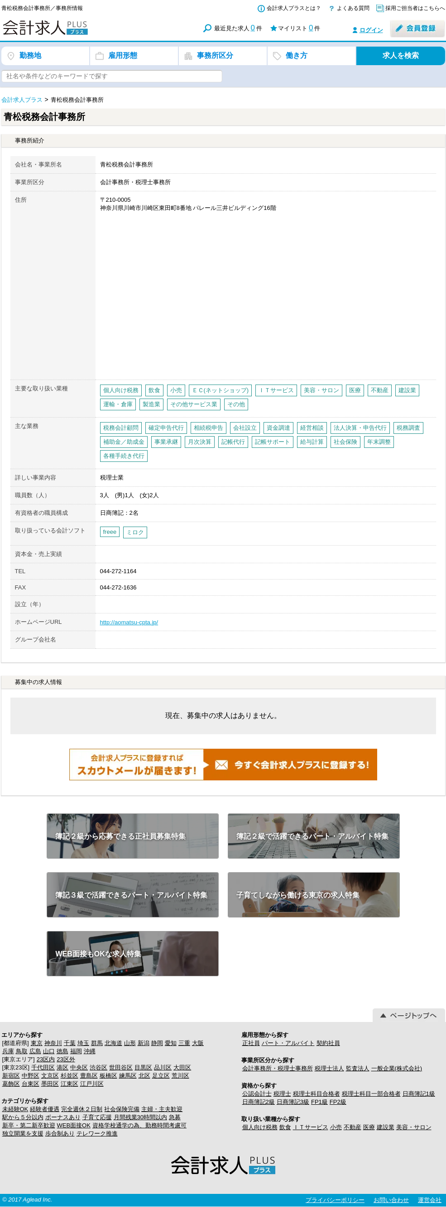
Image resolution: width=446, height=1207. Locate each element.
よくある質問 (353, 8)
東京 (37, 1043)
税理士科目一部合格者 (371, 1093)
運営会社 (429, 1200)
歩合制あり (60, 1133)
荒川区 (180, 1075)
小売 (336, 1127)
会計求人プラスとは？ (294, 8)
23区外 (66, 1059)
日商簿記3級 (293, 1101)
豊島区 (89, 1075)
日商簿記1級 (419, 1093)
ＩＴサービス (310, 1127)
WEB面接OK (74, 1125)
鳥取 (22, 1051)
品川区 (163, 1067)
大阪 (198, 1043)
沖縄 (90, 1051)
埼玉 (83, 1043)
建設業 (385, 1127)
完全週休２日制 (81, 1109)
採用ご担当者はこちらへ (415, 8)
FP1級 (319, 1101)
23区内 (46, 1059)
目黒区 (143, 1067)
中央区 (79, 1067)
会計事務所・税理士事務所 (277, 1068)
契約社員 (328, 1043)
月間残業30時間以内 (140, 1117)
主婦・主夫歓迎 (161, 1109)
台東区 (30, 1083)
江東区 (69, 1083)
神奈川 (53, 1043)
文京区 (50, 1075)
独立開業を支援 (22, 1133)
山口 (49, 1051)
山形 (130, 1043)
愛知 (171, 1043)
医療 (369, 1127)
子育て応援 (97, 1117)
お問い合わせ (391, 1200)
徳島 (62, 1051)
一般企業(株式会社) (396, 1068)
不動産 (352, 1127)
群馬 (97, 1043)
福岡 (76, 1051)
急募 (175, 1117)
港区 (62, 1067)
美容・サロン (414, 1127)
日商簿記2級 (258, 1101)
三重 (184, 1043)
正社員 (251, 1043)
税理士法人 (329, 1068)
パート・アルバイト (288, 1043)
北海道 (113, 1043)
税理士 (282, 1093)
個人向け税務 (260, 1127)
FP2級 (338, 1101)
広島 (35, 1051)
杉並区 (69, 1075)
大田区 (182, 1067)
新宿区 (11, 1075)
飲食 (285, 1127)
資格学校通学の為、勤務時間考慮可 (139, 1125)
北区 (144, 1075)
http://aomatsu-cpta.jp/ (129, 622)
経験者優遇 (44, 1109)
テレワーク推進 (97, 1133)
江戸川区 (92, 1083)
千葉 (70, 1043)
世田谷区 (121, 1067)
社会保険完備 (121, 1109)
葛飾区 (11, 1083)
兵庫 (8, 1051)
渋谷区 (98, 1067)
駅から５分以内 (22, 1117)
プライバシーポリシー (335, 1200)
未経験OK (15, 1109)
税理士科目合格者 (316, 1093)
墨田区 (50, 1083)
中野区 (30, 1075)
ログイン (371, 30)
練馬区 (128, 1075)
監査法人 (357, 1068)
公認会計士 (257, 1093)
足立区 (161, 1075)
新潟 (143, 1043)
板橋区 (108, 1075)
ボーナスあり (63, 1117)
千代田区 (43, 1067)
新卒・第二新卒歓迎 (28, 1125)
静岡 (157, 1043)
